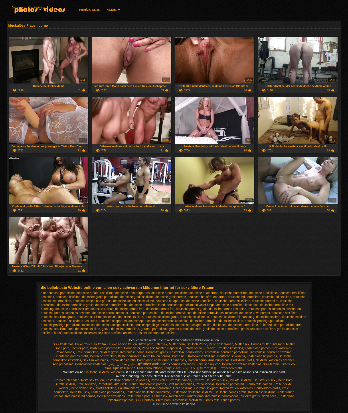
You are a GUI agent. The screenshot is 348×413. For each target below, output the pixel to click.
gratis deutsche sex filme (258, 329)
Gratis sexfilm (65, 384)
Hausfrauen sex (217, 380)
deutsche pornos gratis (192, 309)
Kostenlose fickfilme (202, 356)
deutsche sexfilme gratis (161, 317)
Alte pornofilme (63, 364)
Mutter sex (242, 344)
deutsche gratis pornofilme (100, 297)
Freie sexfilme (86, 384)
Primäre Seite (89, 10)
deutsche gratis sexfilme (137, 297)
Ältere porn (162, 400)
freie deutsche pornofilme (277, 325)
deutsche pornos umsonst (110, 313)
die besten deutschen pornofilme (235, 325)
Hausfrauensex (128, 388)
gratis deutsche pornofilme (221, 329)
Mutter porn (177, 344)
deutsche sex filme (284, 313)
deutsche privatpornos (254, 313)
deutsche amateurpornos (132, 293)
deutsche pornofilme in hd (147, 305)
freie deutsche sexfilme (84, 329)
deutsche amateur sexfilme (94, 293)
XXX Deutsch (144, 400)
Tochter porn (79, 348)
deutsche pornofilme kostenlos (237, 305)
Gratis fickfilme (106, 388)
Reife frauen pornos (156, 356)
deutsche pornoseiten (144, 313)
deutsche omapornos (170, 301)
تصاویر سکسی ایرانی (122, 364)
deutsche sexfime (268, 317)
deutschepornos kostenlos (170, 321)
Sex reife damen (179, 380)
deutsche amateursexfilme (169, 293)
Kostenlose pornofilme (155, 388)
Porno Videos (205, 384)
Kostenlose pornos (258, 348)
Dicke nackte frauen (123, 344)
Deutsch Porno (196, 344)
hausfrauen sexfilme (68, 333)
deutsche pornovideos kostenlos (215, 313)
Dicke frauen (84, 344)
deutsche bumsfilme (234, 293)
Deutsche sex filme (103, 356)
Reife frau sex (79, 392)
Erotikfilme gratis (242, 360)
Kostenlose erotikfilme (187, 400)
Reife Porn (285, 380)
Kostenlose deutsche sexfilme (270, 352)
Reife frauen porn (138, 396)
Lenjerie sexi (172, 368)
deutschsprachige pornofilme (265, 321)
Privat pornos (65, 352)
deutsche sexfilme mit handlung (232, 317)
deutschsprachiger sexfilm (193, 325)
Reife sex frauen (92, 380)
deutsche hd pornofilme (244, 297)
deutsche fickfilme (68, 297)
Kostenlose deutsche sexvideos (127, 380)
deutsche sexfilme (130, 317)
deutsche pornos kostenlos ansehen (66, 313)
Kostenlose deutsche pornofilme (226, 352)
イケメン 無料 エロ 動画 (200, 368)
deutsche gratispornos (170, 297)
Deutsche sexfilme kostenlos (28, 7)
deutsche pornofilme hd (111, 305)
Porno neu (179, 356)
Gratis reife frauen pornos (222, 400)
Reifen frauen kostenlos (236, 388)
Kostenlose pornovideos (186, 352)
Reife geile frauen (221, 344)
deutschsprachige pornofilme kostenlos (68, 325)
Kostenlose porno (132, 352)
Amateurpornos (218, 360)
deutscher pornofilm (203, 321)
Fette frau (101, 344)
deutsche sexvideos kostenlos (76, 321)
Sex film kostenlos (95, 360)
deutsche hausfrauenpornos (207, 297)
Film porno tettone (149, 368)
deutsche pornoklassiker (72, 309)
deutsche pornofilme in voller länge (191, 305)
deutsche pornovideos (176, 313)
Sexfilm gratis (109, 352)
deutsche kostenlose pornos (92, 301)
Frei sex (209, 348)
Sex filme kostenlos (229, 348)
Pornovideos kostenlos (91, 364)
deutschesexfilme (231, 321)
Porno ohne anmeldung (153, 360)
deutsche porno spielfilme (232, 301)
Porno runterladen (67, 380)
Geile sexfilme (183, 388)
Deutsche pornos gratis (72, 356)
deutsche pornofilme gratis (75, 305)
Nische (112, 10)
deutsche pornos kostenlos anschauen (274, 309)
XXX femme (271, 364)
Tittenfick (161, 344)
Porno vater (132, 348)
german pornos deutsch (184, 329)
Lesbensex (178, 360)
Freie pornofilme (87, 352)
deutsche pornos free (129, 309)
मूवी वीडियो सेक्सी (148, 364)
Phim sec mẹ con (208, 364)
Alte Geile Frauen (126, 384)
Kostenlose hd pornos (262, 356)
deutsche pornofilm (265, 301)
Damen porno (197, 360)
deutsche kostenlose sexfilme (133, 301)
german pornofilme (154, 329)
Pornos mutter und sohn (267, 344)
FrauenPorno (194, 396)
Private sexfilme (241, 380)
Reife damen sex (82, 388)
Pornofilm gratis (157, 352)
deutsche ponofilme (199, 301)
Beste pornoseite (129, 356)
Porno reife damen (259, 384)
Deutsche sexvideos (231, 356)
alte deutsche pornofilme (58, 293)
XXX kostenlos (63, 344)
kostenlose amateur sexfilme (156, 333)
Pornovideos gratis (122, 360)
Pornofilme (105, 384)
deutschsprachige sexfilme (114, 325)
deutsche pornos (101, 309)
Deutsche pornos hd (230, 384)
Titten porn (145, 344)
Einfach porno (192, 348)
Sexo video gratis (230, 368)
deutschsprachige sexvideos (154, 325)
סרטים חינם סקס (124, 368)
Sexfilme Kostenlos (181, 384)
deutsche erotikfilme (263, 293)
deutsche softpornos (113, 321)
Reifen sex (176, 396)
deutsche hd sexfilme (276, 297)
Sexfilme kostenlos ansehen (275, 360)
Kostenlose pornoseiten (106, 348)
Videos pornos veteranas (177, 364)
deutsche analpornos (203, 293)
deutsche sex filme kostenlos (97, 317)
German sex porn (206, 388)
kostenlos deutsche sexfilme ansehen (109, 333)
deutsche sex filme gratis (58, 317)
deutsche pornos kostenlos (227, 309)
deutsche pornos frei (160, 309)
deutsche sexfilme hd (194, 317)
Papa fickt (174, 348)
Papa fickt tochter (154, 348)
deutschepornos (140, 321)
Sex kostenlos (282, 348)
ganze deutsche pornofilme (120, 329)
